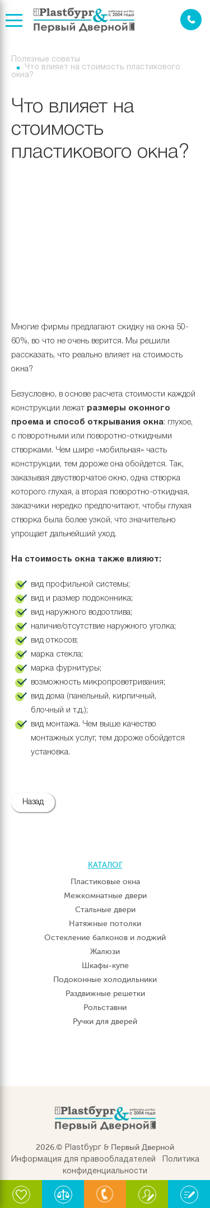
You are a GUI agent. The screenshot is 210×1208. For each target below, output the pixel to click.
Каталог (105, 865)
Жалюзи (105, 951)
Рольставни (105, 1007)
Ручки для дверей (105, 1021)
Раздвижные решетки (105, 993)
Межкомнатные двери (105, 895)
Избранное (21, 1199)
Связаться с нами (105, 1199)
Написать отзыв (188, 1199)
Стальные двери (105, 909)
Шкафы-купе (105, 965)
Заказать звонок (191, 19)
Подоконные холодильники (105, 979)
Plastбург (83, 1148)
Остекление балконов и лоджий (105, 937)
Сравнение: (63, 1199)
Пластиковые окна (105, 881)
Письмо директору (147, 1199)
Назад (33, 802)
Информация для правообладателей (83, 1159)
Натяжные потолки (105, 923)
